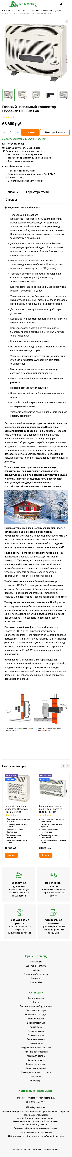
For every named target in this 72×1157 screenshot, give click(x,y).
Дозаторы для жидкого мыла (36, 1072)
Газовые (35, 10)
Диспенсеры (36, 1076)
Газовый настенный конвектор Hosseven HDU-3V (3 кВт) (16, 809)
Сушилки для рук (36, 1060)
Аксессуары (36, 1080)
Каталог (6, 10)
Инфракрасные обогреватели (36, 1047)
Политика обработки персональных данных (36, 1128)
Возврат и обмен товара (36, 974)
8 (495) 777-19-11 (38, 1102)
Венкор (21, 1097)
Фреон (36, 1002)
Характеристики (37, 192)
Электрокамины (36, 1031)
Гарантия (36, 970)
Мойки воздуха (36, 1018)
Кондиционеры (36, 998)
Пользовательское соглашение (36, 1132)
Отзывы (11, 199)
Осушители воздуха (36, 1064)
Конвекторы (20, 10)
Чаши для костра (36, 1056)
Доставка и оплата (36, 966)
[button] (67, 4)
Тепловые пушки (36, 1035)
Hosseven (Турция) (52, 10)
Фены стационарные (36, 1068)
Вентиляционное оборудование (36, 1006)
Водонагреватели (36, 1023)
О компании (36, 961)
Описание (12, 192)
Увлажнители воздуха (36, 1014)
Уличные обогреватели (36, 1051)
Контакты (36, 978)
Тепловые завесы (36, 1039)
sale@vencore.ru (38, 1107)
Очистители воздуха (36, 1010)
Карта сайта (36, 982)
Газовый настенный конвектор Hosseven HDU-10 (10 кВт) (50, 809)
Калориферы (36, 1043)
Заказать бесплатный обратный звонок (24, 139)
